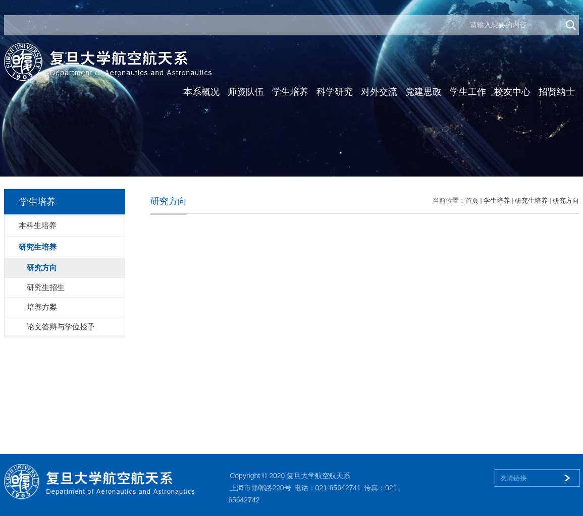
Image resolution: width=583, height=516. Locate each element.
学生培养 (290, 92)
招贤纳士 (557, 92)
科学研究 (334, 92)
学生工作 (468, 92)
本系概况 (201, 92)
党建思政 (423, 92)
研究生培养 (531, 200)
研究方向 (566, 200)
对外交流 (379, 92)
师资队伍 (246, 92)
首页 (472, 200)
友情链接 (513, 478)
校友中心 (512, 92)
